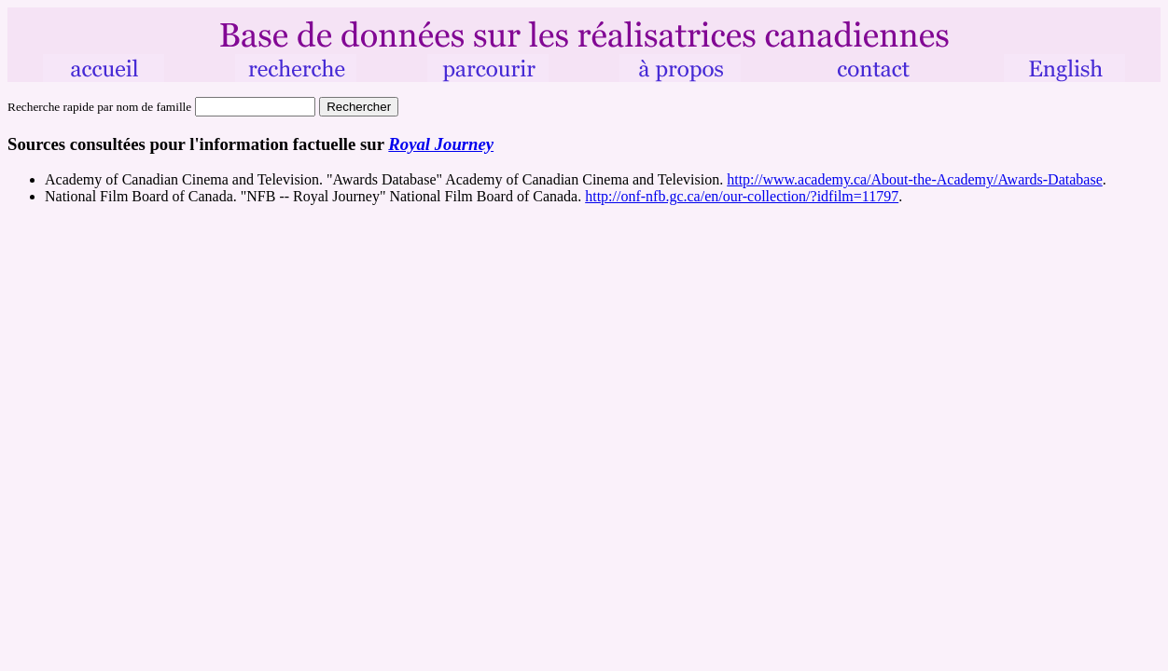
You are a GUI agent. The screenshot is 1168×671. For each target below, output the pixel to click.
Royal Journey (441, 144)
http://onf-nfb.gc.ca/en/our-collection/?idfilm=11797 (741, 196)
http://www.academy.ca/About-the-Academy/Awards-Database (915, 179)
